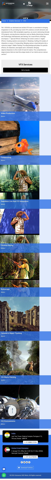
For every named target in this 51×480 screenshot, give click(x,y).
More (3, 116)
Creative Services (14, 21)
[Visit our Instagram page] (29, 462)
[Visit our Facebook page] (22, 462)
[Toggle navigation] (47, 3)
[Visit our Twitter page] (24, 462)
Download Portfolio (25, 468)
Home (4, 21)
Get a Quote (25, 70)
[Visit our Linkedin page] (27, 462)
